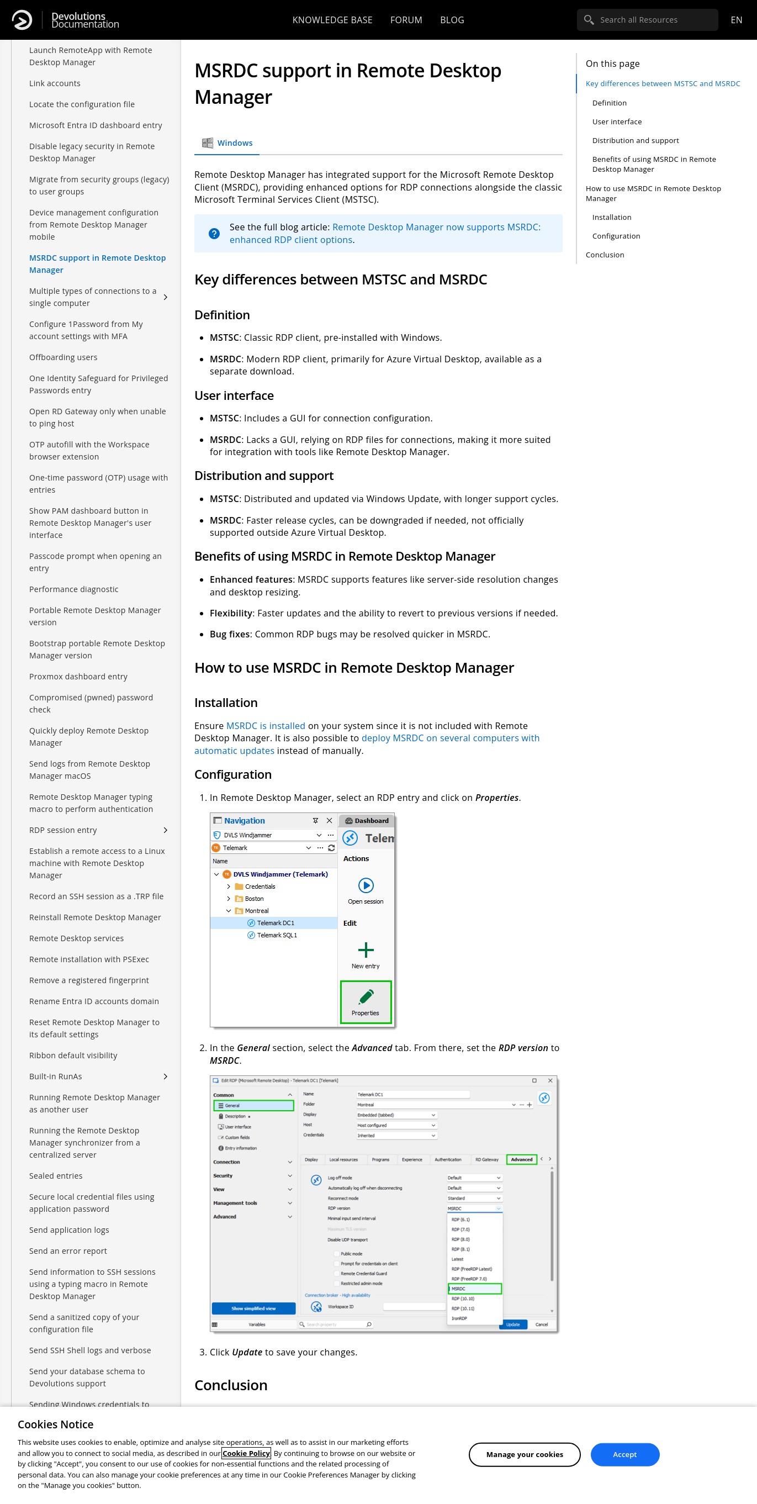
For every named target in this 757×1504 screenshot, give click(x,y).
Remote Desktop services (76, 938)
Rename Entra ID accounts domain (94, 1001)
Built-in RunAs (55, 1076)
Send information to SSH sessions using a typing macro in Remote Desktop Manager (92, 1283)
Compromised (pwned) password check (91, 703)
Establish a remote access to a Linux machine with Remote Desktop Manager (97, 863)
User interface (617, 121)
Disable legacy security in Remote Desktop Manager (92, 152)
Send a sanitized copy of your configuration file (84, 1323)
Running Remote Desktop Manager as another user (94, 1103)
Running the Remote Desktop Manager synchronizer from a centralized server (84, 1142)
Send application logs (69, 1230)
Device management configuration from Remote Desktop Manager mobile (93, 224)
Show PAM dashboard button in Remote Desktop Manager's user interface (90, 522)
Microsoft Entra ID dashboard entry (95, 125)
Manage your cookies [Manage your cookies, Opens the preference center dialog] (525, 1454)
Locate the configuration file (82, 104)
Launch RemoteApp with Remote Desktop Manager (90, 56)
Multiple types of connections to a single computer (93, 297)
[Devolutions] (22, 20)
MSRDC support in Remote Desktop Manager (97, 263)
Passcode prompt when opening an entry (95, 562)
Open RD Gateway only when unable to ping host (97, 417)
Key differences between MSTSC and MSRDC (663, 83)
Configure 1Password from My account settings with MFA (86, 330)
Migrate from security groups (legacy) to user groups (99, 185)
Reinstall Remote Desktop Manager (95, 917)
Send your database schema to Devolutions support (87, 1377)
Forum (406, 19)
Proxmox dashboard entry (78, 676)
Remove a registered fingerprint (89, 980)
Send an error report (68, 1251)
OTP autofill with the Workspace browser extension (89, 450)
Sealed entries (56, 1175)
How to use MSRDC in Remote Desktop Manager (654, 193)
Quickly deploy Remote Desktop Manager (89, 736)
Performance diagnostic (74, 589)
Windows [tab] (227, 143)
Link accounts (55, 83)
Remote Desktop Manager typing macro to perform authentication (91, 802)
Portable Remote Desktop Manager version (95, 616)
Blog (452, 19)
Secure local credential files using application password (92, 1202)
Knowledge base (333, 19)
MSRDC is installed (265, 726)
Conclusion (605, 255)
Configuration (616, 236)
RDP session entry (63, 830)
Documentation (85, 20)
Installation (612, 217)
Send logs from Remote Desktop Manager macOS (89, 769)
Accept (625, 1454)
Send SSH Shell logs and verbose (90, 1350)
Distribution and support (635, 140)
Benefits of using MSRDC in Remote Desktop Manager (654, 164)
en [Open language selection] (736, 20)
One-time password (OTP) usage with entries (98, 483)
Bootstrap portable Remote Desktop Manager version (97, 649)
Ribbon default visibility (73, 1055)
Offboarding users (63, 357)
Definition (609, 103)
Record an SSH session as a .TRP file (96, 896)
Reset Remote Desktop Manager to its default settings (94, 1028)
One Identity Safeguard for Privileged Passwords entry (98, 384)
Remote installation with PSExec (89, 959)
